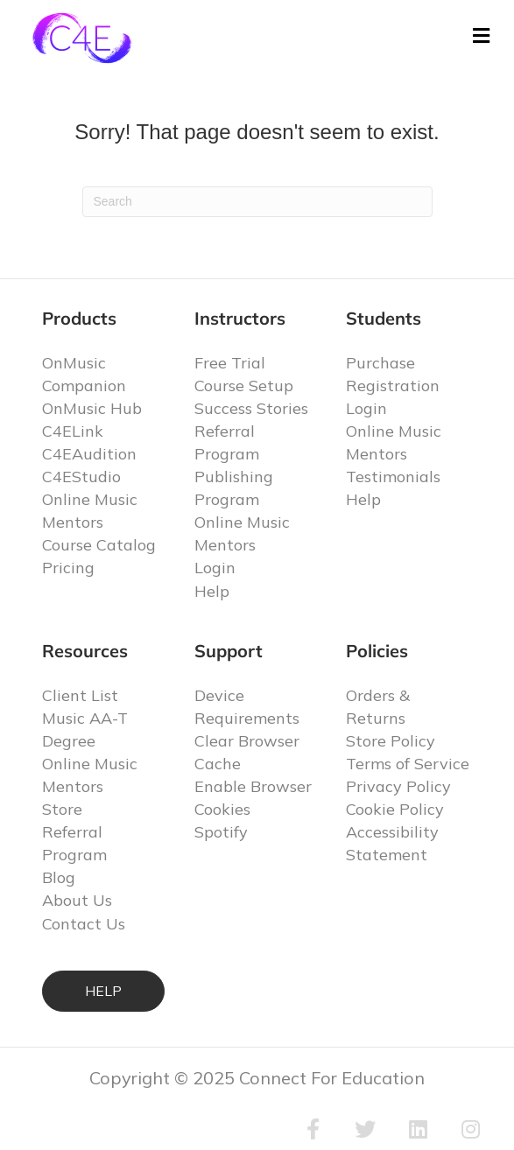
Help (211, 591)
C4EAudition (89, 454)
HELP (103, 990)
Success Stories (251, 408)
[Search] (257, 201)
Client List (80, 695)
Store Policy (390, 741)
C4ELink (72, 431)
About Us (77, 900)
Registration (393, 385)
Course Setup (243, 385)
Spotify (221, 832)
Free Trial (229, 363)
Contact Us (83, 924)
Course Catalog (99, 545)
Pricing (68, 567)
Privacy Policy (398, 786)
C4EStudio (81, 476)
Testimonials (393, 476)
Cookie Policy (395, 809)
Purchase (380, 363)
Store (62, 809)
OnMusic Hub (92, 408)
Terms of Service (407, 764)
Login (215, 567)
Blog (58, 877)
